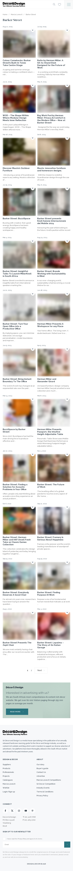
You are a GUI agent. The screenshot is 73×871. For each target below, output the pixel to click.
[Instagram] (19, 810)
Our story (40, 764)
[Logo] (26, 4)
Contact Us (41, 772)
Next (40, 670)
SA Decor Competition (46, 784)
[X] (12, 810)
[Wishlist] (59, 4)
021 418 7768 (30, 817)
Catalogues (8, 780)
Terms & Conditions (45, 792)
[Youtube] (25, 810)
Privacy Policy (42, 796)
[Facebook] (5, 810)
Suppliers (7, 764)
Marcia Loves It (9, 784)
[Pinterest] (32, 810)
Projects (6, 776)
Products (6, 768)
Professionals (8, 772)
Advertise (41, 776)
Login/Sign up (9, 792)
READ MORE (17, 712)
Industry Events (43, 788)
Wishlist (6, 788)
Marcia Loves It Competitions (49, 780)
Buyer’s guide (42, 768)
